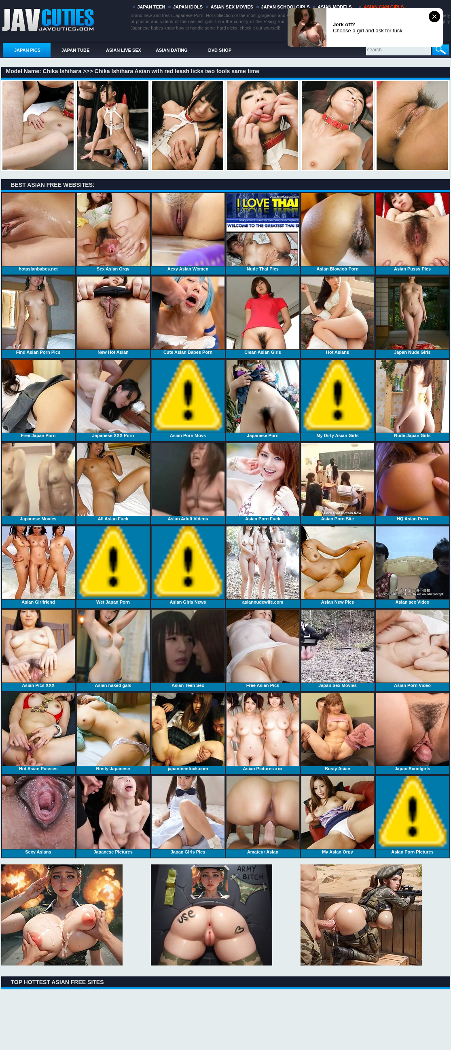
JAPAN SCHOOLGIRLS (285, 6)
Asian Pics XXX (38, 648)
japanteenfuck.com (188, 732)
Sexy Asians (38, 815)
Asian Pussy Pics (412, 232)
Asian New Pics (338, 565)
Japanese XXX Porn (113, 398)
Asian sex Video (412, 565)
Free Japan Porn (38, 398)
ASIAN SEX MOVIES (232, 6)
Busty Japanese (113, 732)
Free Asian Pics (263, 648)
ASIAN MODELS (334, 6)
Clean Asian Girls (263, 315)
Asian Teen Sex (188, 648)
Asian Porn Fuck (263, 482)
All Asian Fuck (113, 482)
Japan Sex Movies (338, 648)
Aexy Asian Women (188, 232)
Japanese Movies (38, 482)
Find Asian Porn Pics (38, 315)
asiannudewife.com (263, 565)
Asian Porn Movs (188, 398)
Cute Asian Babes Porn (188, 315)
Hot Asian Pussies (38, 732)
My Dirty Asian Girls (338, 398)
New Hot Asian (113, 315)
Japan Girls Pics (188, 815)
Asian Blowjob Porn (338, 232)
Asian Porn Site (338, 482)
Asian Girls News (188, 565)
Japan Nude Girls (412, 315)
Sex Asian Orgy (113, 232)
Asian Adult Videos (188, 482)
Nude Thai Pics (263, 232)
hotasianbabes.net (38, 232)
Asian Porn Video (412, 648)
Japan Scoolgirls (412, 732)
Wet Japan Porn (113, 565)
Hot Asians (338, 315)
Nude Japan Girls (412, 398)
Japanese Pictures (113, 815)
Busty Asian (338, 732)
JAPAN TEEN (151, 6)
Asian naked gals (113, 648)
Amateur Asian (263, 815)
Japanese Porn (263, 398)
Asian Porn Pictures (412, 815)
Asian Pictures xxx (263, 732)
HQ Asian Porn (412, 482)
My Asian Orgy (338, 815)
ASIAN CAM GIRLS (384, 6)
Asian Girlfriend (38, 565)
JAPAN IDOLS (188, 6)
